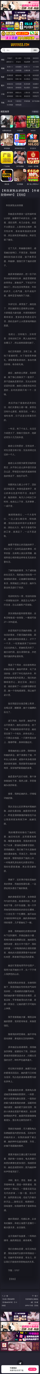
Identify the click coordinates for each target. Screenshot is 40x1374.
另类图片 (36, 88)
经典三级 (18, 79)
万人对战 (27, 58)
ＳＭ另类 (36, 70)
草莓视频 (27, 101)
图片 (2, 85)
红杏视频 (10, 105)
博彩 (2, 60)
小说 (2, 94)
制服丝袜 (10, 79)
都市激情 (10, 92)
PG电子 (9, 58)
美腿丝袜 (10, 88)
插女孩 (10, 101)
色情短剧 (18, 105)
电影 (2, 77)
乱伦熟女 (27, 79)
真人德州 (18, 58)
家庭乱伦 (18, 92)
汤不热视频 (35, 101)
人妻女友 (27, 92)
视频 (2, 68)
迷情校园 (10, 96)
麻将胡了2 (10, 62)
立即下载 (32, 1369)
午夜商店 (18, 101)
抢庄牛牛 (36, 62)
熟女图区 (27, 88)
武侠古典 (36, 92)
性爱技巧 (36, 96)
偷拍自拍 (18, 75)
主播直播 (27, 70)
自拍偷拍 (18, 67)
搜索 (35, 50)
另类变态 (36, 79)
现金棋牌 (27, 62)
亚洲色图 (18, 84)
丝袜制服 (18, 70)
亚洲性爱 (10, 75)
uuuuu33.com (20, 45)
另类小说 (18, 96)
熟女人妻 (10, 70)
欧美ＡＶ (27, 67)
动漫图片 (36, 84)
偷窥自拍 (10, 84)
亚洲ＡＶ (10, 67)
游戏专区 (36, 58)
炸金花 (18, 62)
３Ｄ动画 (36, 67)
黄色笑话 (27, 96)
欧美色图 (27, 84)
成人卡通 (27, 75)
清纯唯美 (18, 88)
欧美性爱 (36, 75)
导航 (2, 102)
